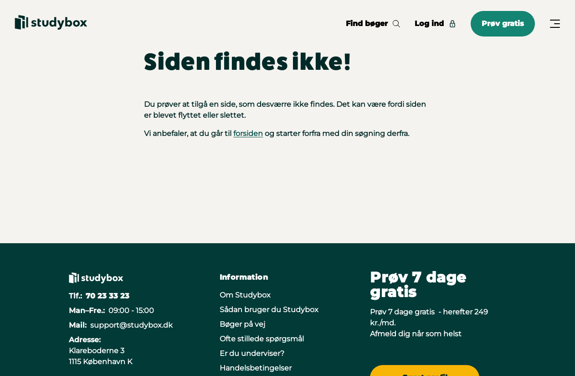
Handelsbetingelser (256, 368)
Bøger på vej (242, 324)
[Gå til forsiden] (51, 23)
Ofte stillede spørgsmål (262, 338)
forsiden (248, 133)
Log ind (435, 23)
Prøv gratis (503, 23)
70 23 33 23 (107, 296)
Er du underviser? (252, 353)
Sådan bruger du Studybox (269, 309)
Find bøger (373, 23)
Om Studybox (245, 295)
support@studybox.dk (131, 325)
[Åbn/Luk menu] (554, 23)
